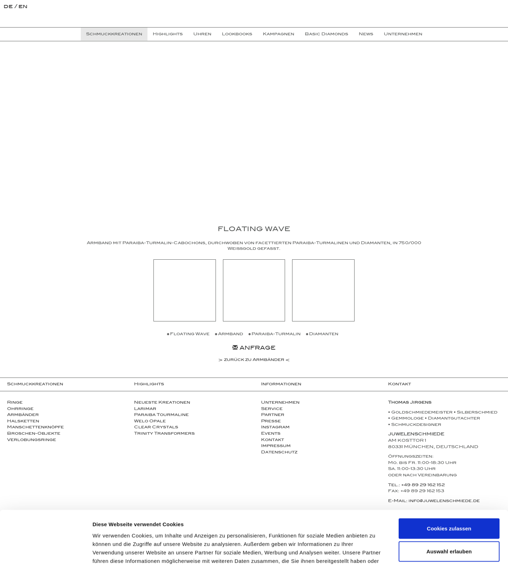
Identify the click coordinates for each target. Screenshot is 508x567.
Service (272, 409)
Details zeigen (375, 553)
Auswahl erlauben (449, 507)
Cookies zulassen (449, 484)
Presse (271, 421)
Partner (272, 415)
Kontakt (272, 440)
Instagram (275, 427)
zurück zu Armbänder (254, 360)
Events (270, 434)
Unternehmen (280, 403)
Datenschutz (279, 453)
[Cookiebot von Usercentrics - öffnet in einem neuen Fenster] (46, 553)
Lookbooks (237, 34)
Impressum (276, 446)
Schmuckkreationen (35, 384)
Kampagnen (278, 34)
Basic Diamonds (326, 34)
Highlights (168, 34)
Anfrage (254, 349)
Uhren (202, 34)
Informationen (281, 384)
